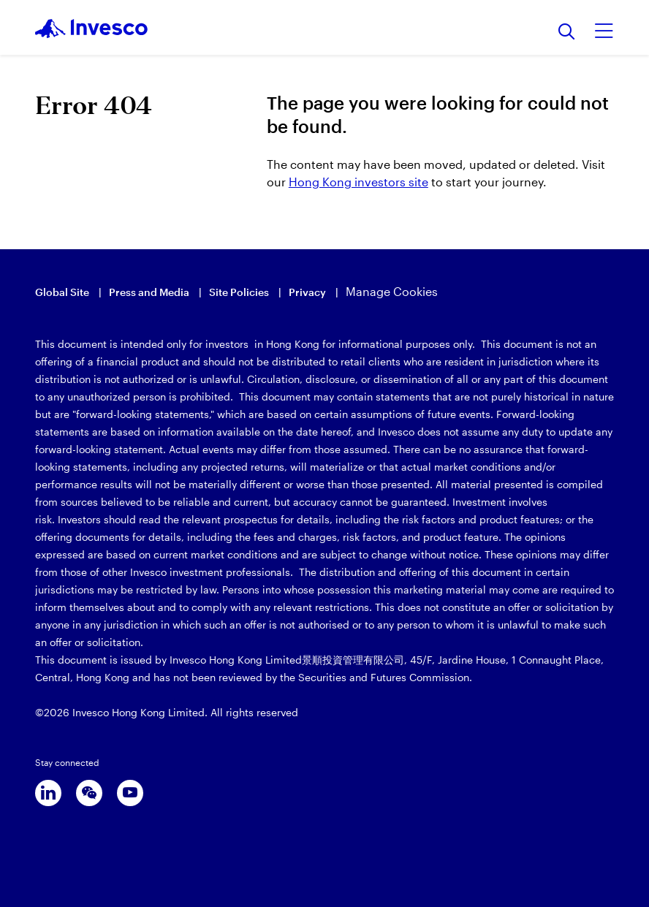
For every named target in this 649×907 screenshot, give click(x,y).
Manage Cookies (392, 291)
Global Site (62, 292)
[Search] (567, 32)
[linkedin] (48, 793)
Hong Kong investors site (358, 182)
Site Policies (239, 292)
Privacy (307, 292)
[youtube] (130, 793)
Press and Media (149, 292)
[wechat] (89, 793)
